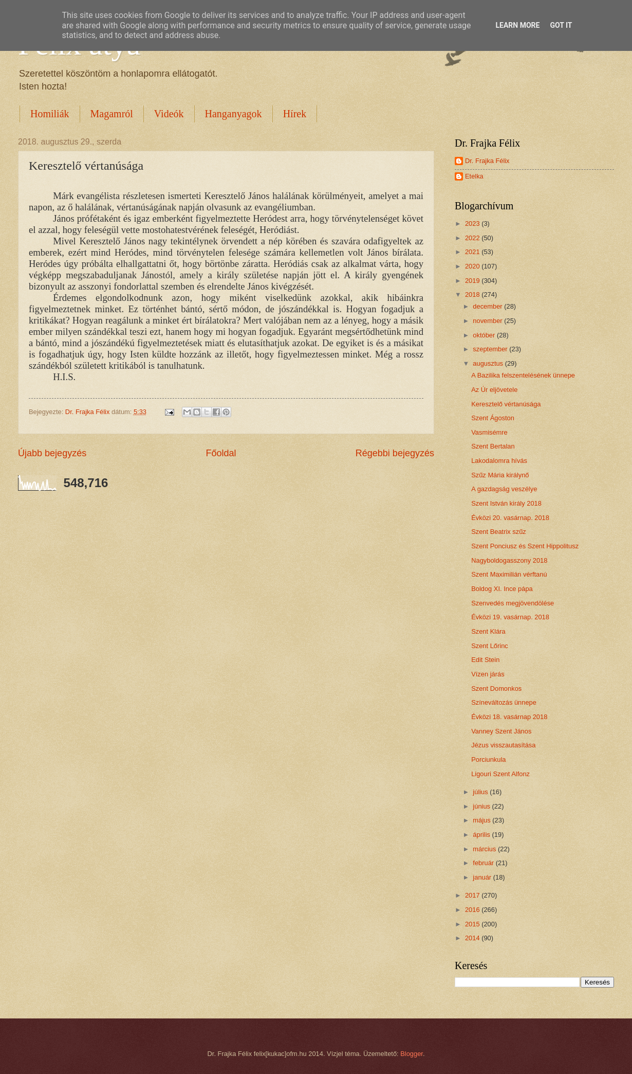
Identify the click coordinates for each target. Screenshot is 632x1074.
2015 (473, 924)
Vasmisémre (489, 432)
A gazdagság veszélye (504, 489)
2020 (473, 266)
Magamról (111, 113)
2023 (473, 223)
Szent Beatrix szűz (498, 531)
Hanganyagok (233, 113)
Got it (561, 25)
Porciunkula (488, 759)
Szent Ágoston (492, 418)
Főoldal (221, 453)
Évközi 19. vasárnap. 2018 (510, 617)
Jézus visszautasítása (503, 745)
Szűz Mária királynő (500, 475)
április (482, 834)
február (484, 863)
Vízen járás (487, 674)
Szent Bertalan (492, 446)
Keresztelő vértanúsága (506, 404)
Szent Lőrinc (489, 646)
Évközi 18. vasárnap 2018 (509, 717)
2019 (473, 280)
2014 (473, 938)
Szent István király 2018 (506, 503)
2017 (473, 895)
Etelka (474, 176)
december (488, 306)
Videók (169, 113)
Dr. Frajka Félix (487, 161)
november (488, 321)
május (482, 820)
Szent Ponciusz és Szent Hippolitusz (525, 546)
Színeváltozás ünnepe (503, 702)
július (481, 792)
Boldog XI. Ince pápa (502, 589)
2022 (473, 238)
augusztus (489, 363)
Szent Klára (488, 631)
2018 (473, 294)
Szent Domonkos (496, 688)
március (485, 849)
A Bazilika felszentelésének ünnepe (523, 375)
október (485, 335)
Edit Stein (485, 660)
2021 (473, 252)
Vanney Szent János (501, 731)
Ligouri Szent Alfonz (500, 774)
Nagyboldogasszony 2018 (509, 560)
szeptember (491, 349)
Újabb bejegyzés (52, 453)
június (482, 806)
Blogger (411, 1054)
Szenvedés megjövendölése (512, 603)
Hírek (295, 113)
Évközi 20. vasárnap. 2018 (510, 518)
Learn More (517, 25)
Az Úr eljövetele (494, 389)
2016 (473, 910)
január (483, 877)
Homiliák (49, 113)
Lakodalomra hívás (499, 460)
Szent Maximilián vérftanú (509, 574)
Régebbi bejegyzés (395, 453)
